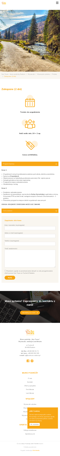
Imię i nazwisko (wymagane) (30, 226)
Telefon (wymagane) (30, 242)
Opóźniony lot (30, 437)
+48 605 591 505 (33, 356)
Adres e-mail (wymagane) (30, 234)
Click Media (36, 453)
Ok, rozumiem (34, 424)
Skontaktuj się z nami (30, 315)
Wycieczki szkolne (30, 407)
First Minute (30, 392)
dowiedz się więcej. (35, 420)
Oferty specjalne (30, 389)
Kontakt (30, 385)
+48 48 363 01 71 (33, 354)
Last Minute (30, 396)
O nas (30, 381)
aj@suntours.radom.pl (32, 358)
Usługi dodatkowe (30, 433)
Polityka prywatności (30, 450)
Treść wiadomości (30, 259)
